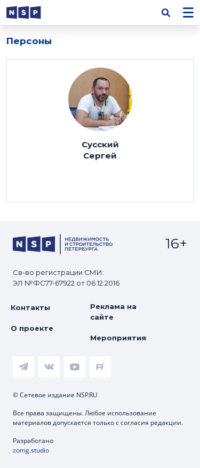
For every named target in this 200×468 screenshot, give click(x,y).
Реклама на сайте (113, 311)
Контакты (30, 307)
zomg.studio (31, 450)
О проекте (32, 328)
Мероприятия (118, 337)
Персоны (29, 41)
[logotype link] (32, 12)
